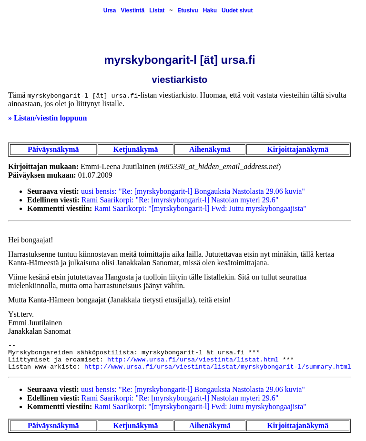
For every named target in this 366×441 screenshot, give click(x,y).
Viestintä (132, 10)
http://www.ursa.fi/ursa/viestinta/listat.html (193, 359)
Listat (156, 10)
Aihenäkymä (210, 149)
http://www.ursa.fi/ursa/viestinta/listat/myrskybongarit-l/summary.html (217, 367)
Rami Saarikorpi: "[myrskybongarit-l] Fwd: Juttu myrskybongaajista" (200, 208)
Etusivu (187, 10)
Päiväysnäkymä (53, 149)
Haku (210, 10)
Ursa (109, 10)
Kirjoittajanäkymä (297, 149)
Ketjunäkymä (135, 149)
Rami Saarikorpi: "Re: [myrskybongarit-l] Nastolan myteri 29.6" (179, 200)
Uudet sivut (237, 10)
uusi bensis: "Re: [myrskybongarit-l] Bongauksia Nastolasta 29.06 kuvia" (193, 191)
